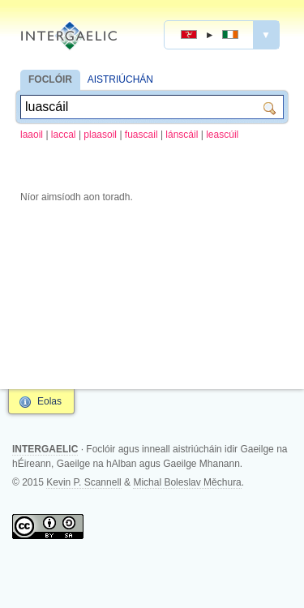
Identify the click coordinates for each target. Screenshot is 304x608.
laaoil (31, 134)
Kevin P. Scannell (84, 482)
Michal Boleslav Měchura (187, 482)
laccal (63, 134)
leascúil (222, 134)
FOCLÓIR (50, 79)
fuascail (141, 134)
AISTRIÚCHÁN (120, 79)
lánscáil (181, 134)
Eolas (49, 401)
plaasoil (100, 134)
